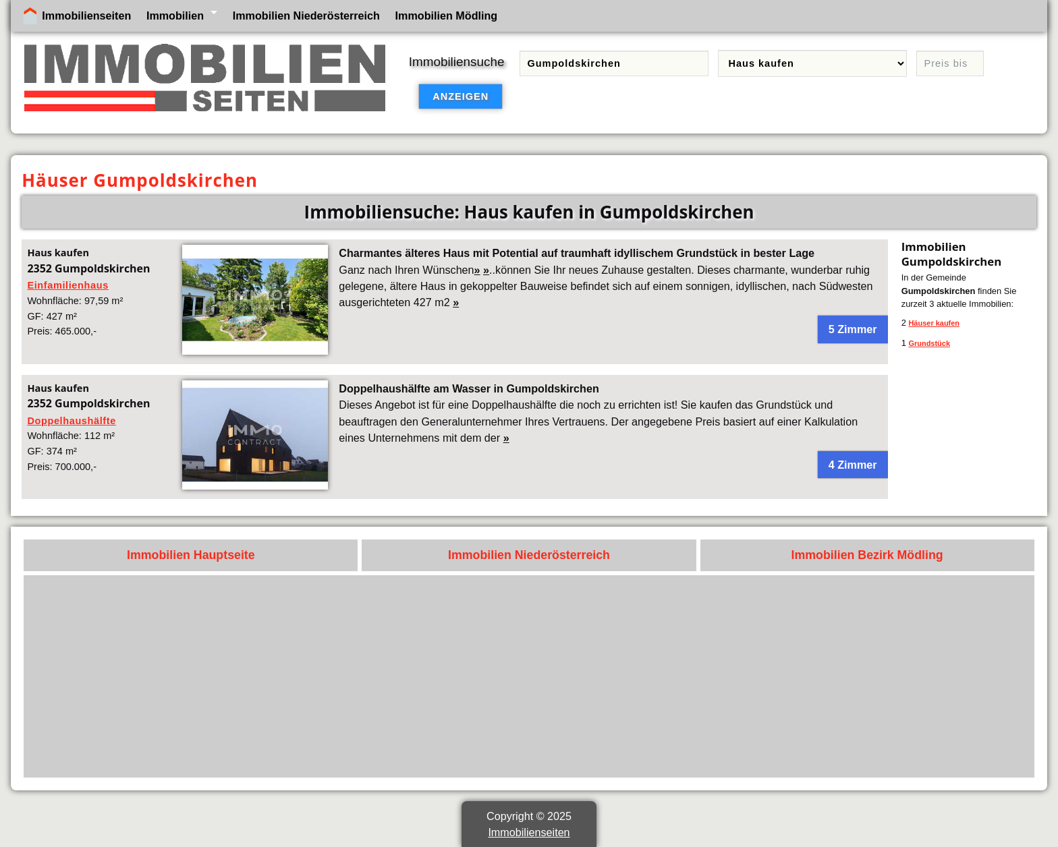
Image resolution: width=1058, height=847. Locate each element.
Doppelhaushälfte (71, 420)
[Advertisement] (623, 676)
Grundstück (929, 343)
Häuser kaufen (933, 323)
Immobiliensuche (457, 62)
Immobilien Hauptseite (191, 555)
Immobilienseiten (86, 15)
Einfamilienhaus (67, 285)
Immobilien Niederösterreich (306, 15)
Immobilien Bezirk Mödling (867, 555)
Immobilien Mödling (446, 15)
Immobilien (175, 15)
